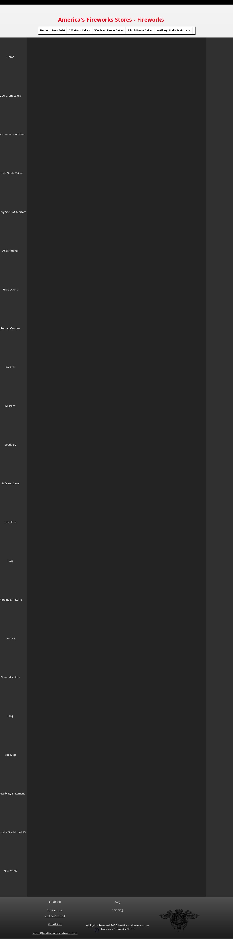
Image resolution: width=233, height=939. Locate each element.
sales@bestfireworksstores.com (54, 933)
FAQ (117, 902)
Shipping (117, 910)
